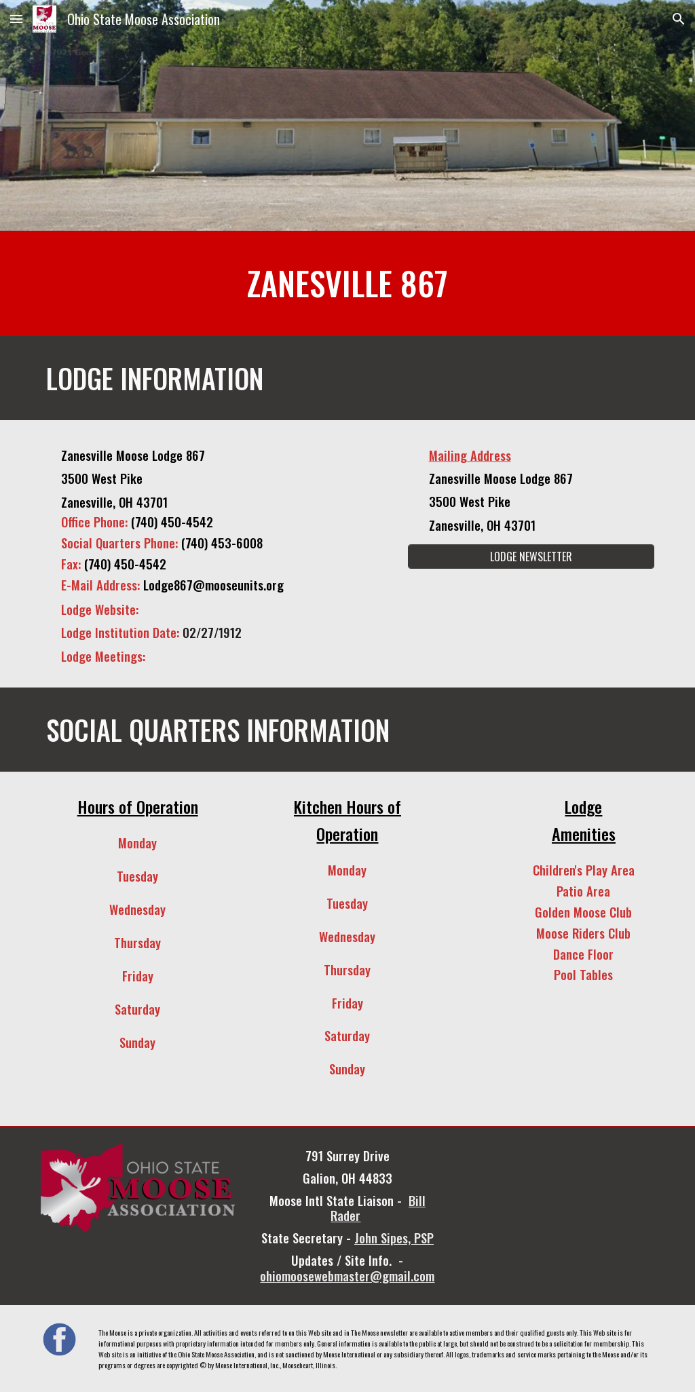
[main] (347, 283)
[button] (16, 18)
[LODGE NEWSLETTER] (531, 557)
